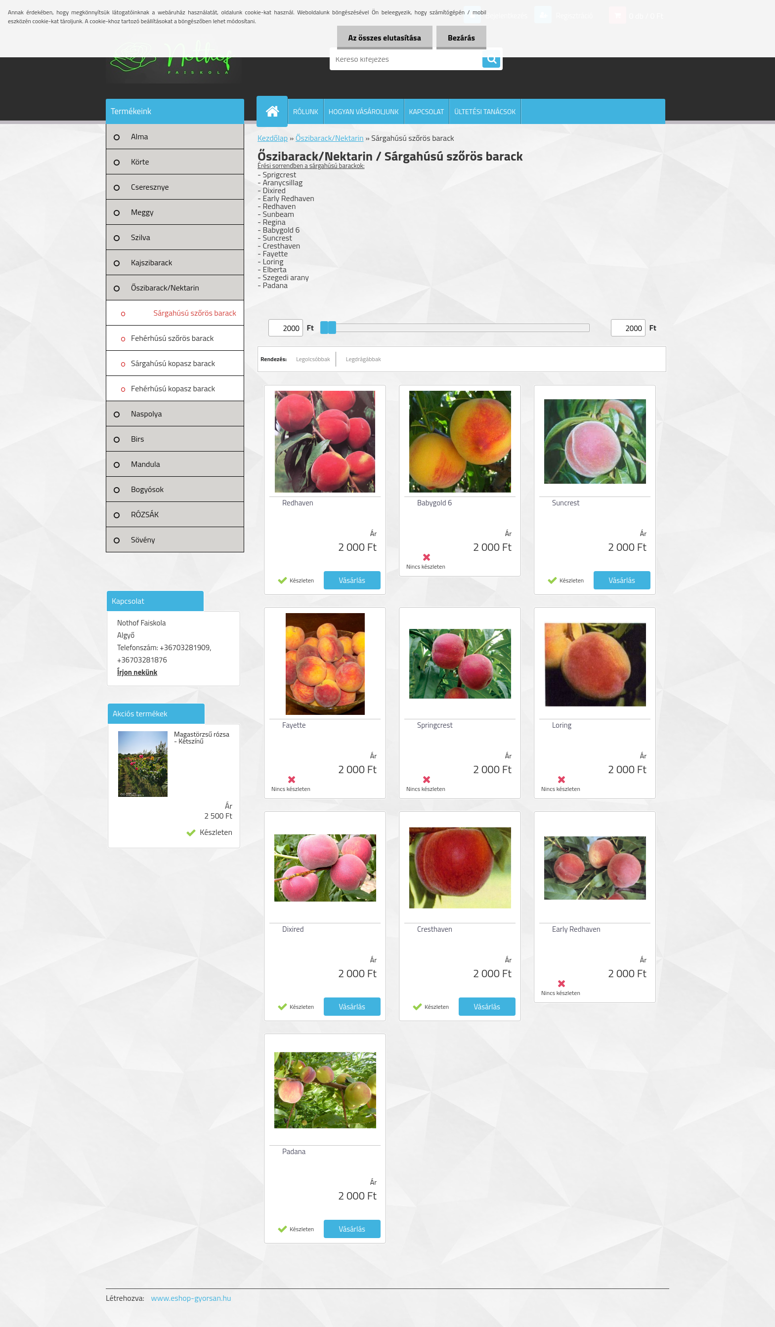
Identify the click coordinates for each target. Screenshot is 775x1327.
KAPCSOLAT (426, 111)
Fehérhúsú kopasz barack (173, 388)
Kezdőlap (273, 138)
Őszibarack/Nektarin (165, 287)
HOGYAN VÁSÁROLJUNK (364, 111)
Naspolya (146, 413)
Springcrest (435, 725)
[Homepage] (276, 111)
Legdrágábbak (363, 359)
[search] (491, 59)
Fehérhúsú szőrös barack (172, 338)
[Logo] (174, 58)
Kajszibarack (151, 262)
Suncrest (566, 502)
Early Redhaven (576, 929)
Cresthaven (434, 929)
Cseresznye (150, 187)
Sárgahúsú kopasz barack (173, 363)
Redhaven (297, 502)
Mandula (145, 464)
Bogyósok (147, 489)
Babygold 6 (434, 502)
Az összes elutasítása (381, 37)
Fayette (294, 725)
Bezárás (460, 37)
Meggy (142, 212)
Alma (139, 136)
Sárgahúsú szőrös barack (195, 313)
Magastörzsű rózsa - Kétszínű (201, 738)
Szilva (140, 237)
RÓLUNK (305, 111)
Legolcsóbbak (313, 359)
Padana (293, 1151)
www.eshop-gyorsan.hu (191, 1298)
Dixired (293, 929)
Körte (140, 161)
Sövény (143, 539)
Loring (561, 725)
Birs (137, 439)
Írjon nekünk (137, 672)
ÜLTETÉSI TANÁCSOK (485, 111)
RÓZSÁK (145, 514)
